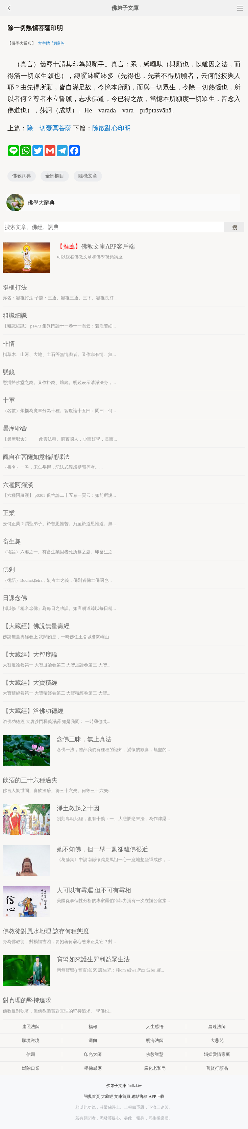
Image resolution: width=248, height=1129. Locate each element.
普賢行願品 (217, 1068)
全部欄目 (54, 175)
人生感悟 (155, 1026)
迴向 (93, 1040)
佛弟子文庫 (125, 8)
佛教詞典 (21, 175)
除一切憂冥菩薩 (49, 128)
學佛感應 (93, 1068)
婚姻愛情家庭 (217, 1054)
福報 (93, 1026)
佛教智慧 (155, 1054)
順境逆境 (31, 1040)
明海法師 (155, 1040)
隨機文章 (87, 175)
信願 (30, 1054)
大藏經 (107, 1096)
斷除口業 (31, 1068)
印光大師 (93, 1054)
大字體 (44, 43)
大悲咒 (217, 1040)
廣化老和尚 (155, 1068)
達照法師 (31, 1026)
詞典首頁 (92, 1096)
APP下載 (156, 1096)
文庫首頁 (122, 1096)
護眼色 (58, 43)
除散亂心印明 (111, 128)
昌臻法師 (217, 1026)
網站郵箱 (139, 1096)
